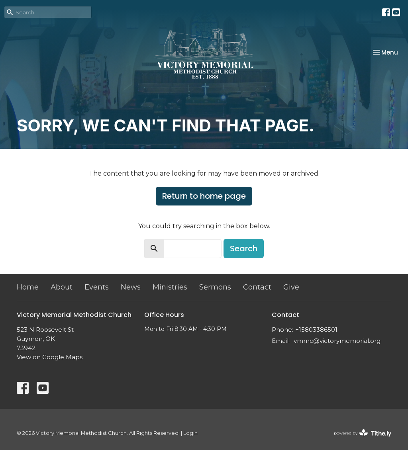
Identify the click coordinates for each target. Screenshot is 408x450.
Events (96, 287)
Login (190, 433)
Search (243, 248)
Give (291, 287)
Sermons (215, 287)
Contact (257, 287)
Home (28, 287)
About (62, 287)
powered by (362, 433)
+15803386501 (316, 329)
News (131, 287)
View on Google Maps (49, 357)
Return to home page (204, 196)
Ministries (170, 287)
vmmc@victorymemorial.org (337, 340)
